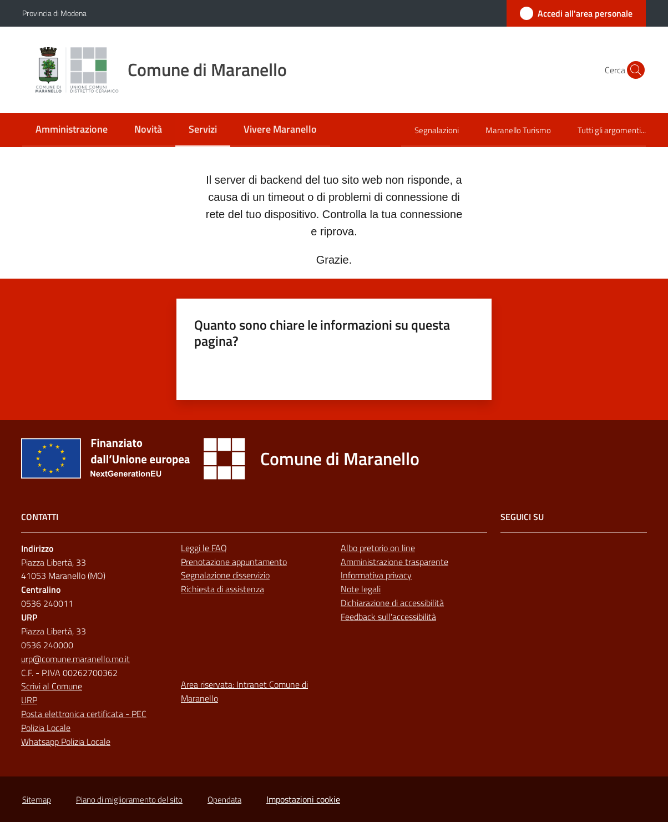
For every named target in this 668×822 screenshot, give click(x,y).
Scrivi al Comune (51, 686)
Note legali (361, 589)
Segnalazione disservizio (225, 575)
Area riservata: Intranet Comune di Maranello (244, 691)
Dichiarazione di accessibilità (392, 602)
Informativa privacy (376, 575)
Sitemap (36, 799)
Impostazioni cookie (303, 799)
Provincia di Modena (54, 13)
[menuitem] (71, 130)
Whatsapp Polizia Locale (65, 741)
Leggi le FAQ (204, 547)
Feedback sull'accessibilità (388, 616)
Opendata (224, 799)
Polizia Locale (45, 727)
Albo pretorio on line (378, 547)
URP (29, 700)
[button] (632, 70)
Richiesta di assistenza (222, 589)
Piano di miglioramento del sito (129, 799)
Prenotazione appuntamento (234, 561)
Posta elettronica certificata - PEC (83, 713)
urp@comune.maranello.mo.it (75, 658)
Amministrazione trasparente (394, 561)
